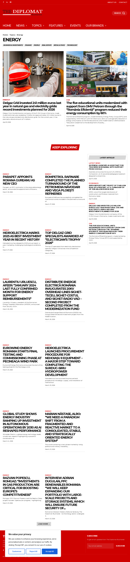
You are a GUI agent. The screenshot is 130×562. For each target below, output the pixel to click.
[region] (33, 543)
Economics (94, 183)
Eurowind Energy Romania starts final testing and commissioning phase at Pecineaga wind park (22, 354)
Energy (6, 100)
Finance (28, 45)
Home (5, 35)
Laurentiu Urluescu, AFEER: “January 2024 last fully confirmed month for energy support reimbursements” (20, 290)
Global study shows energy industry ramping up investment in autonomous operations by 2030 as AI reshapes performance (22, 422)
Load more (44, 524)
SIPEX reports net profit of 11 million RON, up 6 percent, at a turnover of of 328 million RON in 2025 (107, 187)
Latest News (94, 163)
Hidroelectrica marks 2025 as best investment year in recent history (22, 236)
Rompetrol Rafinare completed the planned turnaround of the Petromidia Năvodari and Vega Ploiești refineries (65, 185)
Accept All (50, 551)
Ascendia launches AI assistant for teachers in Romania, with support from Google (106, 167)
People (36, 45)
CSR (68, 100)
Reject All (33, 551)
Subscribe (120, 546)
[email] (100, 546)
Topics (12, 35)
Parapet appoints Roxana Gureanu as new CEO (19, 180)
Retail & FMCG (59, 45)
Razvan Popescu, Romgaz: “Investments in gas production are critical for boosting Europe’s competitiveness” (21, 486)
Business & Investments (13, 45)
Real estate (46, 45)
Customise (16, 551)
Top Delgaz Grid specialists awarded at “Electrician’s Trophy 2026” (64, 238)
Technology (72, 45)
